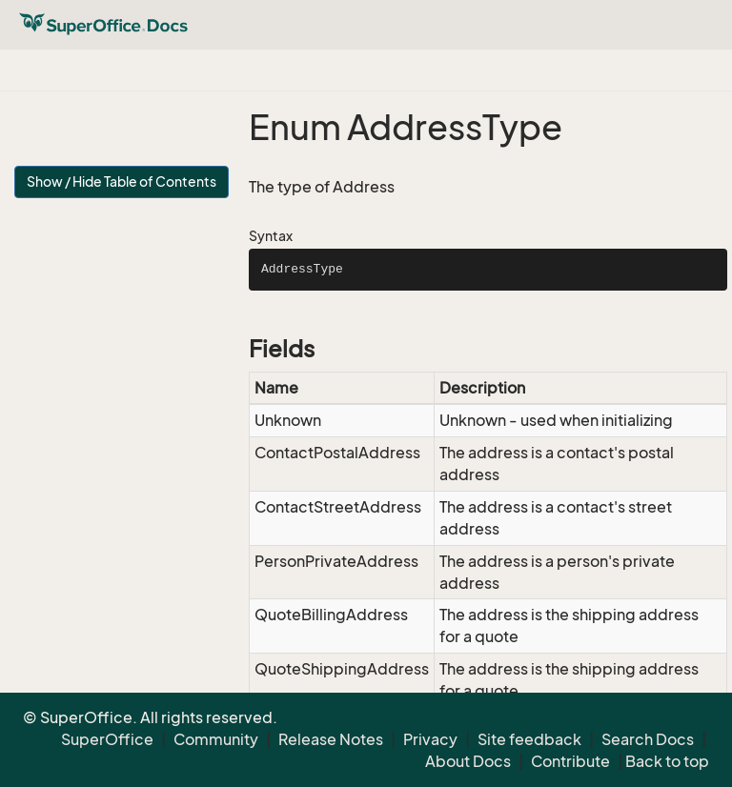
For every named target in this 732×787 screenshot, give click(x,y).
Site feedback (529, 739)
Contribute (570, 761)
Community (215, 739)
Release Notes (330, 739)
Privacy (430, 739)
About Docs (468, 761)
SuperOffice (107, 739)
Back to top (667, 761)
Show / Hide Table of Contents (121, 181)
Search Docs (647, 739)
